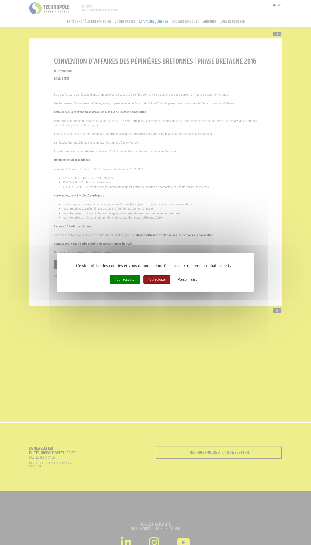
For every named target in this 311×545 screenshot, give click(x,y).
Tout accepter (125, 279)
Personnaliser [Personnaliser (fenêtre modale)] (188, 279)
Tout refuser (157, 279)
